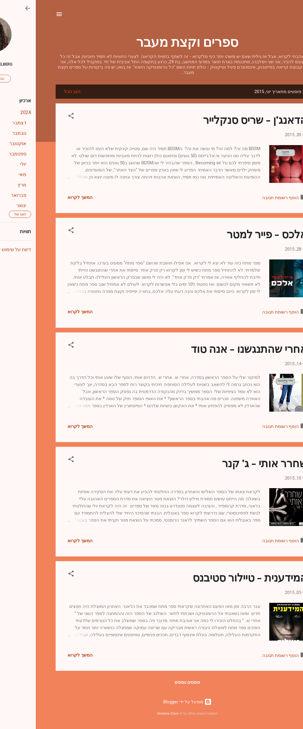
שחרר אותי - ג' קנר (228, 463)
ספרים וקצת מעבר (151, 41)
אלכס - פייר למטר (231, 234)
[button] (35, 116)
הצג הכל (36, 91)
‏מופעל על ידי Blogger (152, 701)
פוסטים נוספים (151, 682)
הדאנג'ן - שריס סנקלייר (219, 119)
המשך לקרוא (44, 197)
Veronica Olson (132, 713)
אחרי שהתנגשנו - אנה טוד (213, 348)
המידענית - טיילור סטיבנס (214, 577)
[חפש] (279, 16)
